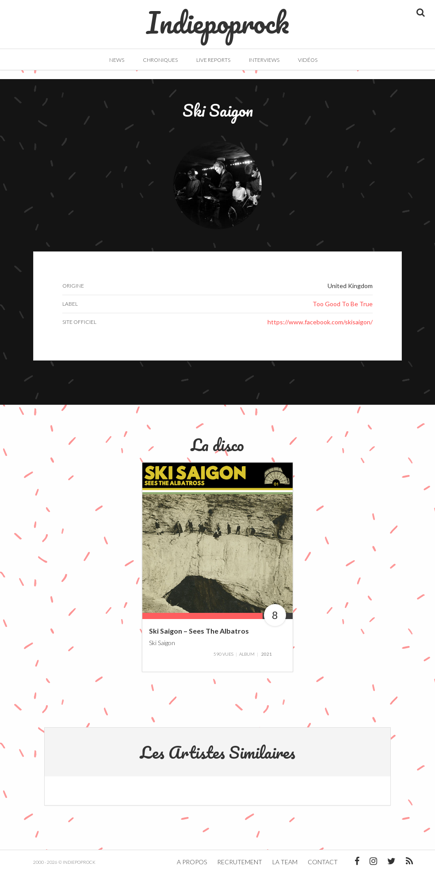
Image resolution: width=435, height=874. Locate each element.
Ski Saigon (162, 642)
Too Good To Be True (343, 304)
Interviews (264, 60)
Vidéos (307, 60)
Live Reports (213, 60)
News (116, 60)
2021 (266, 654)
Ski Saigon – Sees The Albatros (199, 631)
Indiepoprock (217, 18)
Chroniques (160, 60)
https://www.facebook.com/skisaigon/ (320, 322)
